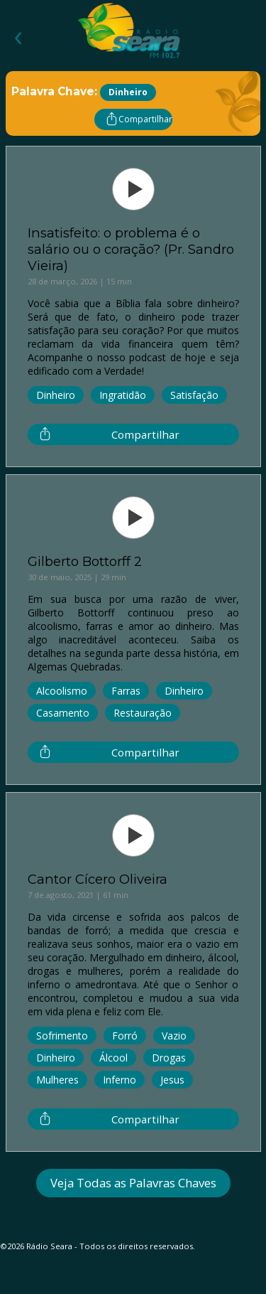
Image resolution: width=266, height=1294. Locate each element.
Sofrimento (62, 1035)
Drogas (169, 1057)
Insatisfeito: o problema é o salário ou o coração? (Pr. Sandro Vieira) (131, 249)
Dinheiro (55, 395)
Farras (125, 690)
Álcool (113, 1057)
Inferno (119, 1079)
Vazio (174, 1035)
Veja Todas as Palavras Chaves (133, 1183)
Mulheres (57, 1079)
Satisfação (194, 395)
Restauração (142, 713)
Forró (125, 1035)
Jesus (172, 1079)
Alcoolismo (61, 690)
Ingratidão (122, 395)
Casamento (62, 713)
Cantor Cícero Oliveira (97, 879)
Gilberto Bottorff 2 (85, 561)
